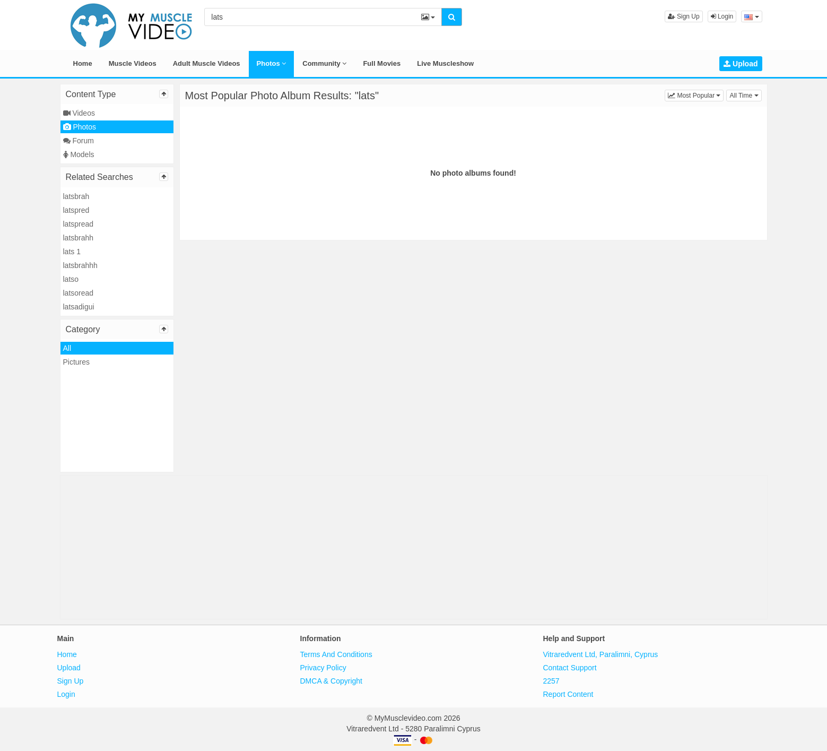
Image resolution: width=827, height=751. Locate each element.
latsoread (78, 293)
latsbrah (76, 196)
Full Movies (382, 63)
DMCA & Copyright (331, 681)
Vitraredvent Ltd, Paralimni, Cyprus (600, 654)
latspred (76, 210)
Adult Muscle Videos (206, 63)
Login (722, 16)
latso (71, 279)
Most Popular (696, 94)
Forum (78, 140)
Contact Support (570, 667)
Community (324, 63)
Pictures (76, 362)
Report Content (568, 694)
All (67, 348)
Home (82, 63)
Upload (741, 63)
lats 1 (72, 251)
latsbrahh (78, 238)
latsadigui (78, 307)
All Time (745, 94)
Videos (79, 113)
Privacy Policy (323, 667)
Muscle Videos (132, 63)
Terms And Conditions (336, 654)
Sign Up (684, 16)
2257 (551, 681)
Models (78, 154)
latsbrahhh (80, 265)
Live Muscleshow (445, 63)
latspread (78, 224)
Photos (271, 63)
